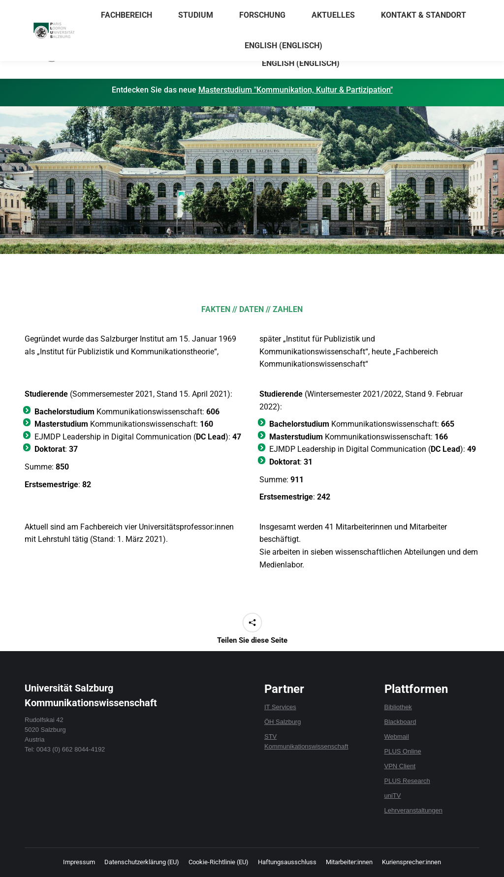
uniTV (392, 795)
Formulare (415, 9)
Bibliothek (398, 707)
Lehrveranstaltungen (413, 810)
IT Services (280, 707)
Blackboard (400, 721)
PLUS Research (407, 780)
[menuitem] (300, 63)
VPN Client (400, 766)
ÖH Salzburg (282, 721)
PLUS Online (402, 751)
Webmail (396, 736)
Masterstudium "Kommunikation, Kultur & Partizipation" (295, 89)
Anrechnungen (370, 9)
